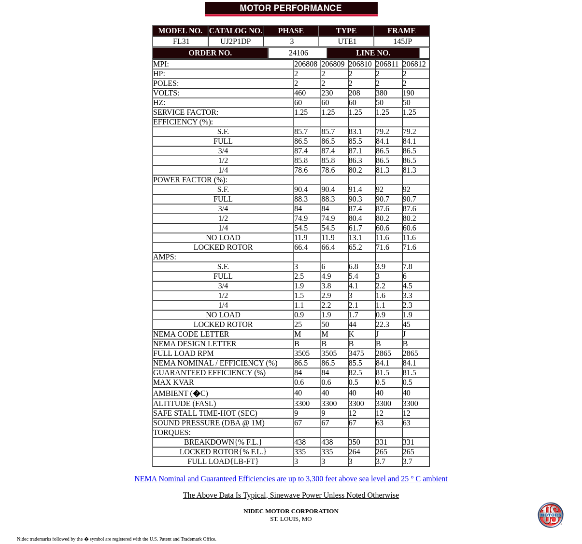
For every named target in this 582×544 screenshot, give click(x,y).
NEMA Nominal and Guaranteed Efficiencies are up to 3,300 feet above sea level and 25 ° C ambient (291, 479)
